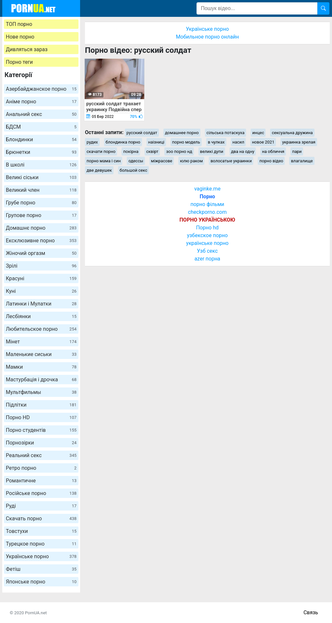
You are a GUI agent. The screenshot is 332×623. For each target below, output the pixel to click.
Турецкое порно (41, 544)
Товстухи (41, 531)
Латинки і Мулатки (41, 304)
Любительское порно (41, 329)
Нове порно (20, 37)
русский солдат (141, 132)
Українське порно (41, 556)
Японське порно (41, 582)
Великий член (41, 190)
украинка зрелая (298, 142)
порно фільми (207, 204)
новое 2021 (263, 142)
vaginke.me (207, 189)
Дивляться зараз (27, 49)
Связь (310, 612)
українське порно (207, 243)
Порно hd (207, 228)
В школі (41, 165)
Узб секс (207, 251)
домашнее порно (182, 132)
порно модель (186, 142)
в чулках (216, 142)
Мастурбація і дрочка (41, 379)
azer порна (207, 259)
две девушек (99, 170)
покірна (130, 151)
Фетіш (41, 569)
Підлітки (41, 405)
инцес (258, 132)
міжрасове (161, 160)
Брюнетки (41, 152)
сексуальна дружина (292, 132)
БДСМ (41, 127)
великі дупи (211, 151)
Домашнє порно (41, 228)
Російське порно (41, 493)
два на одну (243, 151)
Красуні (41, 278)
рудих (92, 142)
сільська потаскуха (225, 132)
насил (238, 142)
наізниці (156, 142)
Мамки (41, 367)
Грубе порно (41, 203)
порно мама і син (104, 160)
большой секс (133, 170)
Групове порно (41, 215)
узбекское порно (207, 235)
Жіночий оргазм (41, 253)
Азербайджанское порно (41, 89)
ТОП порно (19, 24)
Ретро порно (41, 468)
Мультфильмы (41, 392)
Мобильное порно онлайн (207, 37)
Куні (41, 291)
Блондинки (41, 139)
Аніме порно (41, 101)
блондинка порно (123, 142)
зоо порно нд (179, 151)
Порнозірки (41, 443)
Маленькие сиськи (41, 354)
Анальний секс (41, 114)
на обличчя (273, 151)
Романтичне (41, 481)
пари (297, 151)
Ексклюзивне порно (41, 240)
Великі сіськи (41, 177)
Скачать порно (41, 518)
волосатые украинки (231, 160)
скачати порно (101, 151)
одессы (135, 160)
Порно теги (19, 62)
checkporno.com (207, 212)
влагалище (302, 160)
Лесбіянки (41, 316)
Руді (41, 506)
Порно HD (41, 417)
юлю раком (191, 160)
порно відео (271, 160)
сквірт (152, 151)
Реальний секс (41, 455)
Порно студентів (41, 430)
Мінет (41, 342)
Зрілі (41, 266)
